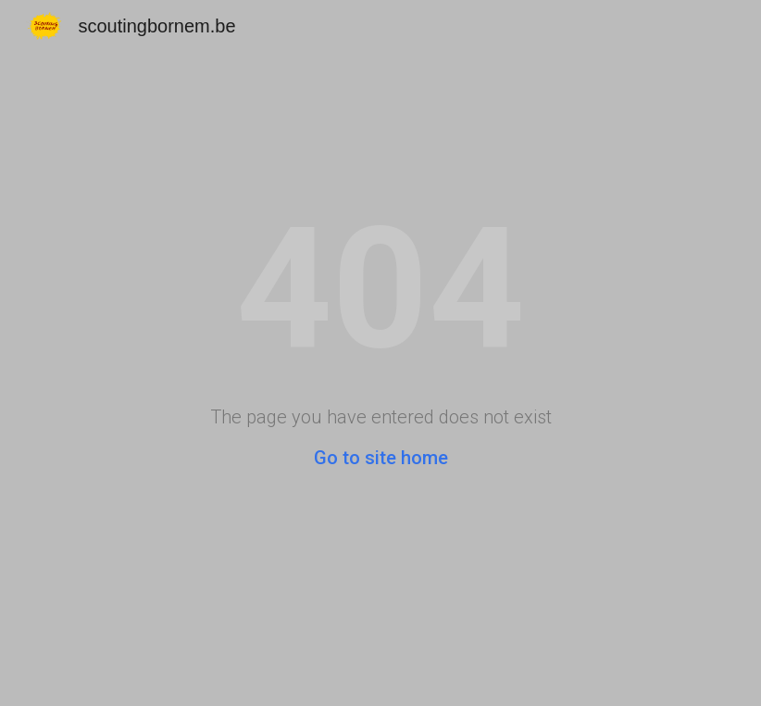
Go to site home (381, 458)
